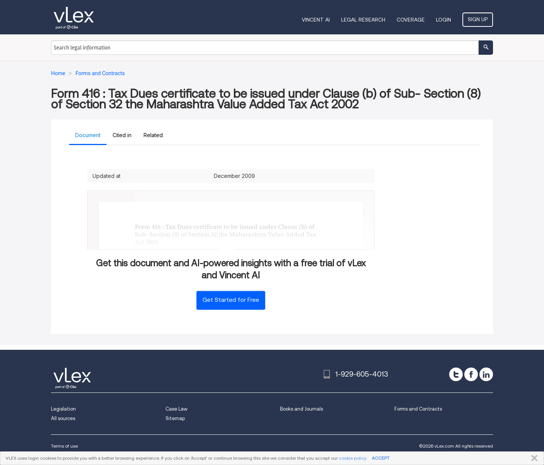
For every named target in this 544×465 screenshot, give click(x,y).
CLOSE (533, 458)
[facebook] (471, 374)
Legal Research (363, 20)
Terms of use (64, 445)
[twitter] (456, 374)
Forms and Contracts (418, 409)
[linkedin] (486, 374)
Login (443, 20)
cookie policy (352, 458)
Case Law (176, 409)
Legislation (63, 409)
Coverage (411, 20)
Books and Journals (301, 409)
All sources (63, 418)
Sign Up (478, 19)
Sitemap (175, 418)
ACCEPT (380, 458)
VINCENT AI (316, 20)
